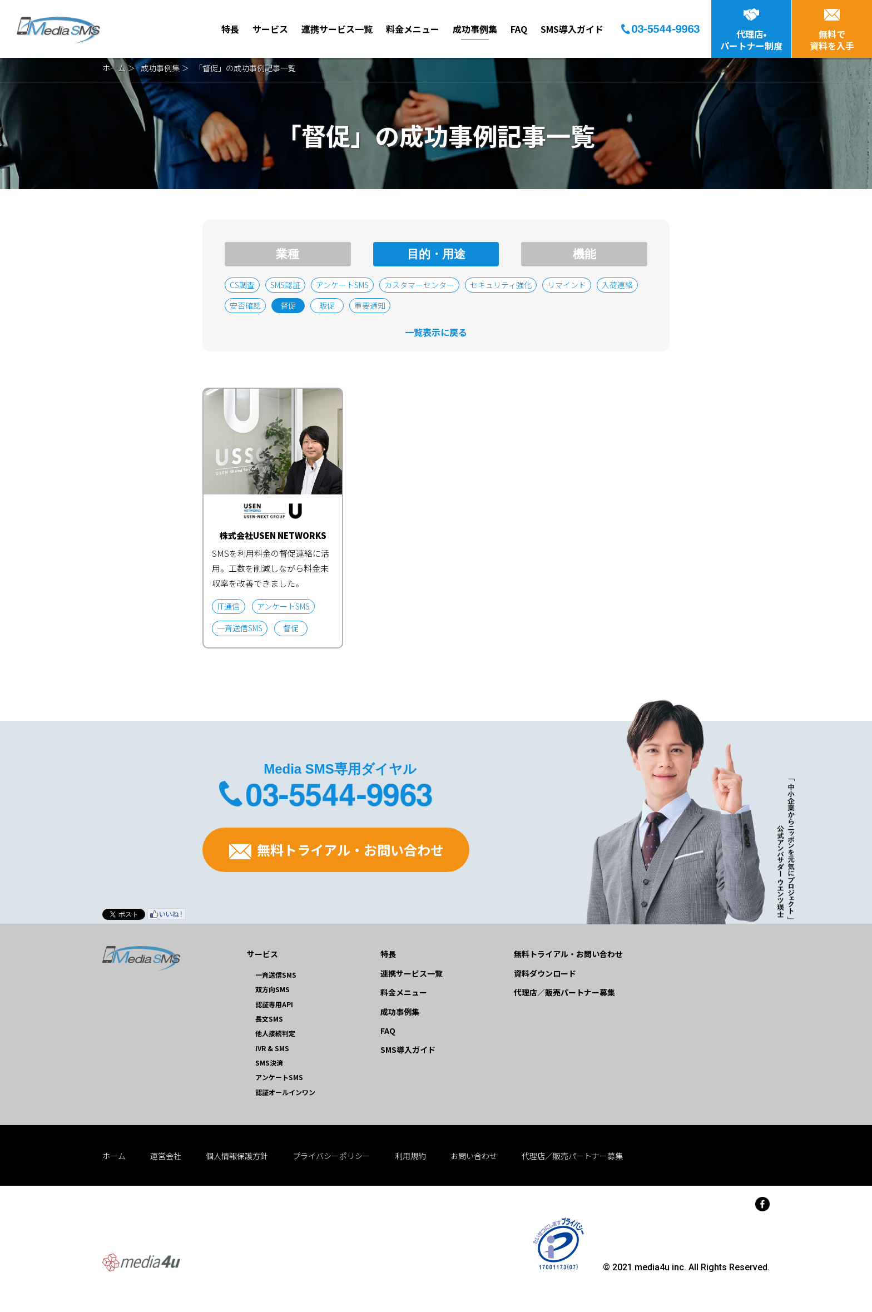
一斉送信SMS (275, 974)
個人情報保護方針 (237, 1155)
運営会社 (165, 1155)
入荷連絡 (617, 284)
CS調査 (242, 284)
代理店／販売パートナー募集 (564, 992)
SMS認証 (285, 284)
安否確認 (245, 305)
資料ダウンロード (545, 973)
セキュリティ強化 (501, 284)
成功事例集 (475, 29)
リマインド (566, 284)
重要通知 (369, 305)
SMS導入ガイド (572, 29)
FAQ (519, 29)
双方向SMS (272, 989)
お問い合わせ (473, 1155)
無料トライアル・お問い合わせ (336, 849)
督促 (288, 305)
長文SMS (269, 1018)
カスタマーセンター (419, 284)
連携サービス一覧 (337, 29)
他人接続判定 (275, 1033)
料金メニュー (412, 29)
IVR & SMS (272, 1048)
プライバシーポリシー (331, 1155)
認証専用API (274, 1004)
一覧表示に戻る (436, 332)
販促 (327, 305)
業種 (287, 253)
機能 (584, 253)
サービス (270, 29)
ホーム (114, 67)
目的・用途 (436, 253)
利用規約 (410, 1155)
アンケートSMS (342, 284)
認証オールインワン (285, 1092)
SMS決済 (269, 1062)
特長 (230, 29)
